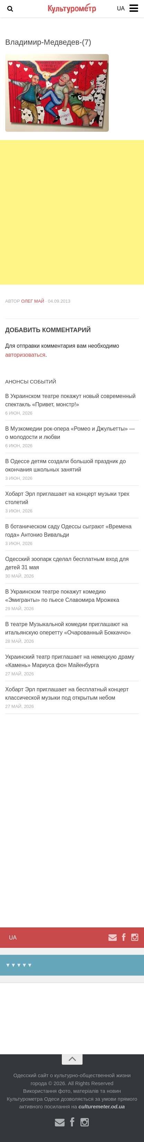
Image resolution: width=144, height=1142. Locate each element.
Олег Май (32, 301)
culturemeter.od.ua (101, 1106)
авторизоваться (25, 355)
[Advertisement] (72, 212)
